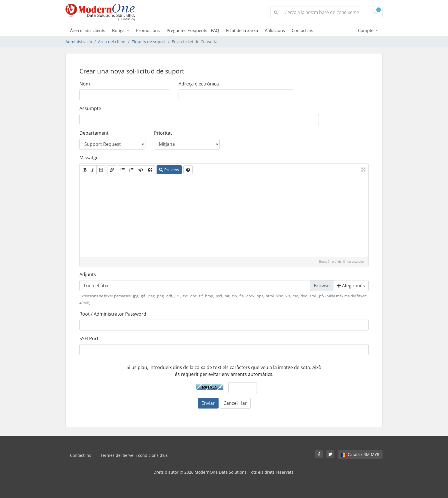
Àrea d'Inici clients (87, 30)
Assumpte (90, 108)
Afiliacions (275, 30)
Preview (169, 169)
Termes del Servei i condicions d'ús (134, 455)
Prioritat (163, 133)
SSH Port (89, 338)
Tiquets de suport (149, 41)
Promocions (148, 30)
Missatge (89, 157)
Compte (366, 30)
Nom (84, 84)
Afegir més (351, 285)
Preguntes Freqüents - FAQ (193, 30)
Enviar (208, 403)
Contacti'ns (302, 30)
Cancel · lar (235, 403)
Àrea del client (112, 41)
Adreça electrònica (199, 84)
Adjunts (87, 274)
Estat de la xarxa (242, 30)
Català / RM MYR (360, 454)
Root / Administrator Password (112, 314)
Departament (94, 133)
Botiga (119, 30)
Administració (78, 41)
